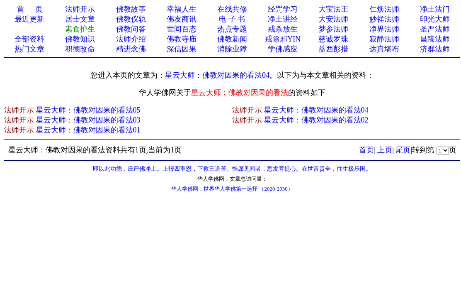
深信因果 (182, 49)
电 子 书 (232, 19)
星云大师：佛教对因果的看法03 (88, 120)
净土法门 (435, 9)
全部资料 (29, 39)
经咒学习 (283, 9)
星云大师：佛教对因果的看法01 (88, 130)
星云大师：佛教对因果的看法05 (88, 110)
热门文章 (29, 49)
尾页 (402, 150)
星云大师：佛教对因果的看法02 (316, 120)
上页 (384, 150)
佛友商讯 (182, 19)
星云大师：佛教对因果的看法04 (217, 75)
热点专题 (232, 29)
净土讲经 (283, 19)
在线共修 (232, 9)
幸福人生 (182, 9)
